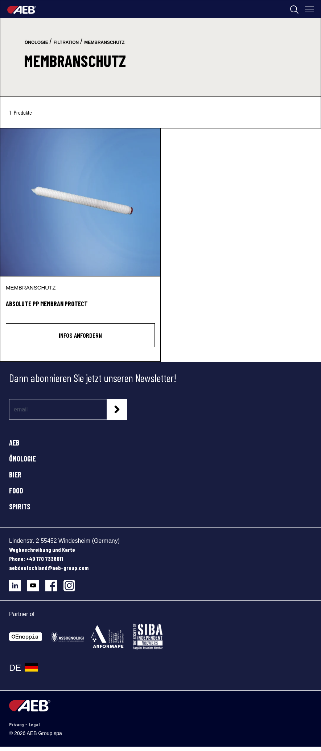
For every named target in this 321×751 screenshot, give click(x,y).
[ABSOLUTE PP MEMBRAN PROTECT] (80, 202)
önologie (36, 42)
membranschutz (104, 42)
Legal (34, 724)
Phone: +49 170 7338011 (36, 558)
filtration (66, 42)
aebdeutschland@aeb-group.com (49, 567)
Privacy (17, 724)
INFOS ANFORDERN (80, 335)
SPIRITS (19, 506)
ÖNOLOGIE (22, 458)
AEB (14, 442)
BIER (15, 474)
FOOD (16, 490)
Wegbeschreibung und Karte (42, 549)
